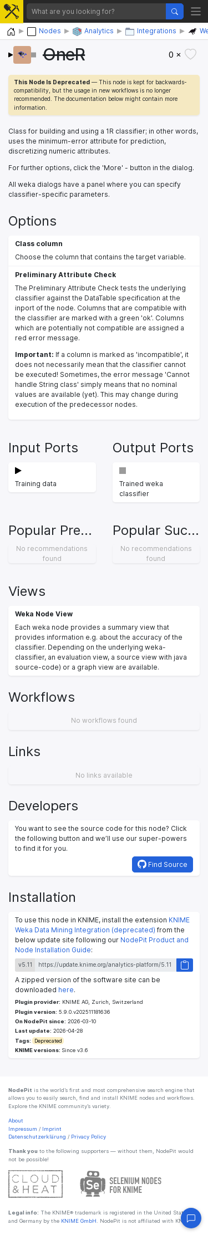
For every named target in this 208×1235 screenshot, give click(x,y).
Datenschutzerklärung (37, 1137)
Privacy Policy (88, 1137)
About (15, 1120)
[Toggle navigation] (196, 11)
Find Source (162, 864)
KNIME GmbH (78, 1221)
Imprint (52, 1129)
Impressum (22, 1129)
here (66, 990)
